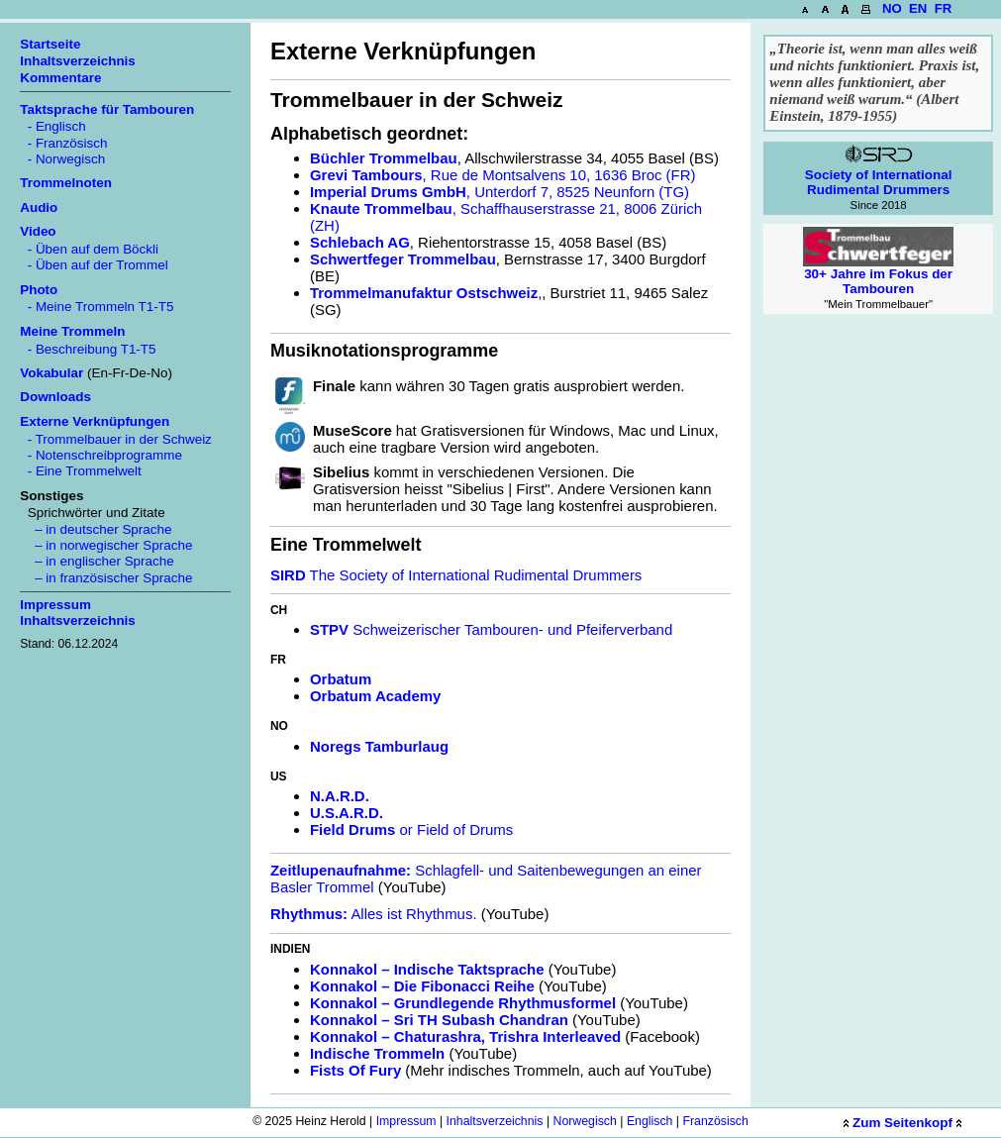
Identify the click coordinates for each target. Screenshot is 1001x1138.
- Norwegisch (62, 159)
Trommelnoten (66, 182)
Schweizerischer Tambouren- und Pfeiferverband (491, 629)
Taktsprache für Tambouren (107, 109)
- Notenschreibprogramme (101, 455)
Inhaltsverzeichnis (495, 1121)
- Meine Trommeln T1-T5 (96, 306)
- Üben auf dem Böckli (89, 249)
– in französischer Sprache (106, 577)
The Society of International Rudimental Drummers (456, 575)
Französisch (715, 1121)
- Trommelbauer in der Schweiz (116, 439)
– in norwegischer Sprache (106, 545)
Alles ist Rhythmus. (373, 913)
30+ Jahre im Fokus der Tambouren (878, 267)
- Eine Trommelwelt (81, 471)
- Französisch (63, 143)
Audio (38, 207)
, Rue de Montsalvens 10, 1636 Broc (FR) (503, 174)
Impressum (406, 1121)
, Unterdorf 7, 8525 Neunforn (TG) (499, 191)
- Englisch (53, 126)
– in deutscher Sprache (95, 529)
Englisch (650, 1121)
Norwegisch (585, 1121)
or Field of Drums (411, 829)
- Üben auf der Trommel (94, 265)
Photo (38, 289)
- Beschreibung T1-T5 (87, 349)
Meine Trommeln (72, 331)
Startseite (50, 44)
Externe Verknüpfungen (94, 421)
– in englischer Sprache (97, 561)
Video (37, 231)
